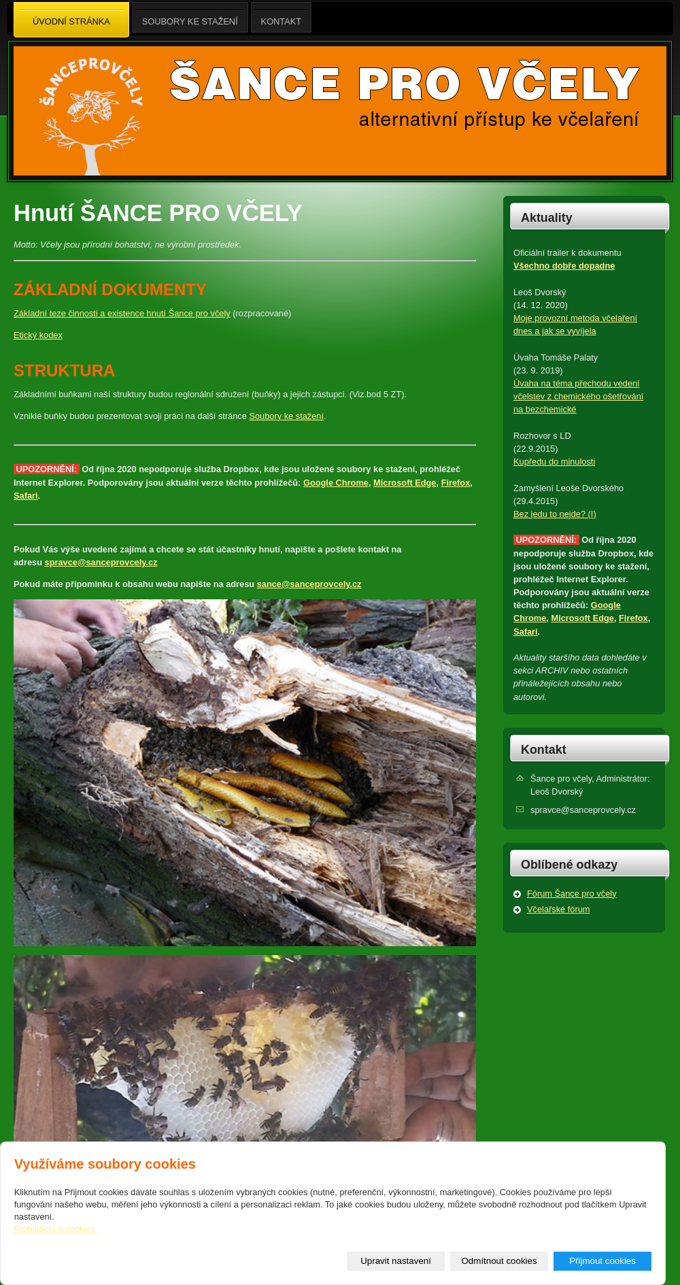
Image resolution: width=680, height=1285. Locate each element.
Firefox (456, 483)
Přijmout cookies (602, 1261)
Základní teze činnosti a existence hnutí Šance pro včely (122, 313)
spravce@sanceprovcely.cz (101, 562)
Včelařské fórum (558, 909)
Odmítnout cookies (499, 1261)
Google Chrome (336, 483)
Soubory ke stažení (286, 416)
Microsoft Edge (404, 483)
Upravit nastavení (395, 1261)
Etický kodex (38, 335)
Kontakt (543, 749)
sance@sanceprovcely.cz (309, 584)
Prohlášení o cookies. (55, 1229)
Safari (26, 495)
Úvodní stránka (71, 20)
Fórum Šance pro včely (572, 893)
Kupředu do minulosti (554, 461)
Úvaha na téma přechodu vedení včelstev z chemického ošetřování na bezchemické (578, 396)
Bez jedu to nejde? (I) (554, 514)
